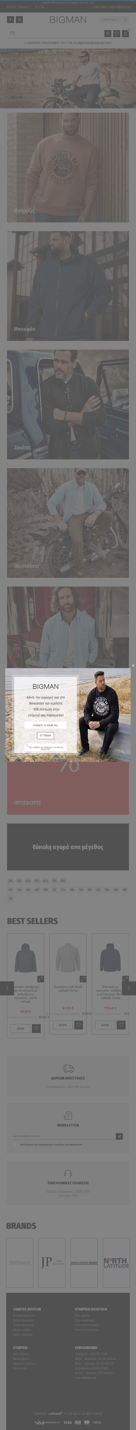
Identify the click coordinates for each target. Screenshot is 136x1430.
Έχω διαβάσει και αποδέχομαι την (45, 748)
